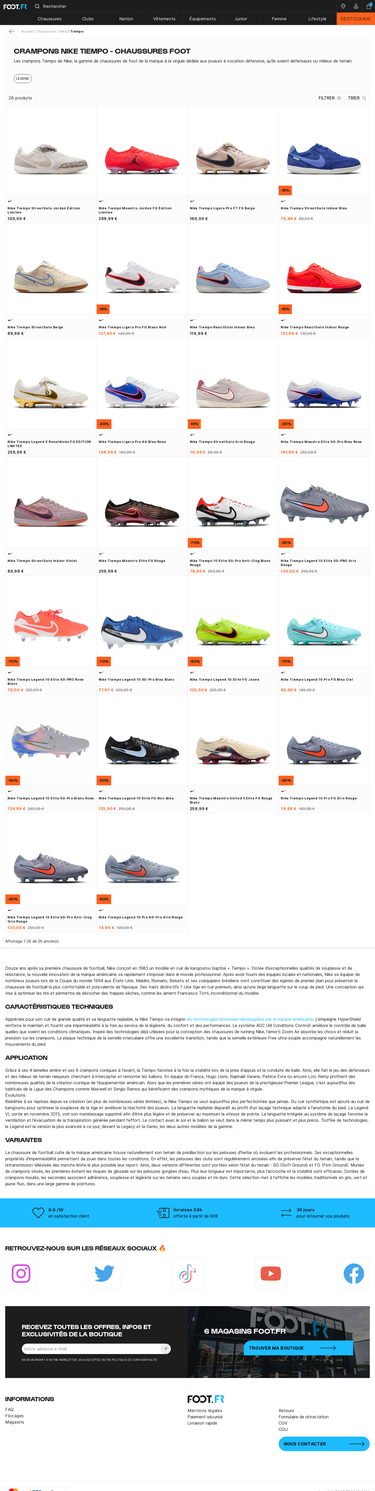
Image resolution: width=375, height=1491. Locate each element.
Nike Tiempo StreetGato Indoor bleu (314, 208)
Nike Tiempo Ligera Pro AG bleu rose (132, 442)
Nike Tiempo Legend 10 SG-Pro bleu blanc (137, 679)
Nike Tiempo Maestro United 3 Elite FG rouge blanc (231, 800)
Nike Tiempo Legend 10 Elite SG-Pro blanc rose (51, 798)
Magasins (14, 1422)
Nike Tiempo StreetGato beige (35, 327)
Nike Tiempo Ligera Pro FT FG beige (222, 208)
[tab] (187, 61)
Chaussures (59, 18)
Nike (63, 31)
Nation (133, 18)
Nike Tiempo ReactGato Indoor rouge (315, 327)
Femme (281, 18)
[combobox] (188, 6)
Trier (356, 98)
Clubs (96, 18)
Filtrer (328, 98)
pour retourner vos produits (323, 1216)
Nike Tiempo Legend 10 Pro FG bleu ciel (317, 679)
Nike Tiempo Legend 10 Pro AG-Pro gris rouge (141, 917)
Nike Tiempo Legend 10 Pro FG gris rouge (319, 798)
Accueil (27, 31)
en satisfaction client (68, 1216)
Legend (22, 78)
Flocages (14, 1415)
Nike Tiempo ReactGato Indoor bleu (222, 327)
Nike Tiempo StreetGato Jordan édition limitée (44, 210)
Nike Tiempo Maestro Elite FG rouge (132, 561)
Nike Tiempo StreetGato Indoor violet (42, 561)
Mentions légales (205, 1410)
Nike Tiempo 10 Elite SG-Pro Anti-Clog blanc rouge (230, 563)
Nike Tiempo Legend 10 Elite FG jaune (225, 679)
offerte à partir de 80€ (195, 1216)
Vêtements (170, 18)
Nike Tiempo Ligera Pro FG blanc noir (133, 327)
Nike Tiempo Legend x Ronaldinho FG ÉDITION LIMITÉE (49, 444)
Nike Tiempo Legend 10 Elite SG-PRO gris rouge (318, 563)
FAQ (9, 1409)
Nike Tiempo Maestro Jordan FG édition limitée (135, 210)
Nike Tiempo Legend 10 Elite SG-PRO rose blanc (46, 682)
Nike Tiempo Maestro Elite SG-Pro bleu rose (321, 442)
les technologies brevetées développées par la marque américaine (250, 1019)
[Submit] (46, 6)
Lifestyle (319, 18)
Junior (245, 18)
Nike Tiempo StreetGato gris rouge (222, 442)
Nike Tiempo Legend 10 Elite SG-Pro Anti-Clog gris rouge (50, 919)
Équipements (207, 18)
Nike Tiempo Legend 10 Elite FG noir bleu (136, 798)
